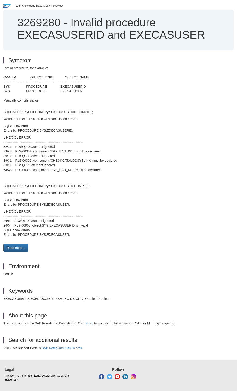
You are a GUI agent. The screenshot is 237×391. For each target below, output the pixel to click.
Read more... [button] (15, 248)
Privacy (9, 375)
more (89, 323)
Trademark (11, 379)
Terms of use (24, 375)
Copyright (63, 375)
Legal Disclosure (44, 375)
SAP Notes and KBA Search (62, 348)
